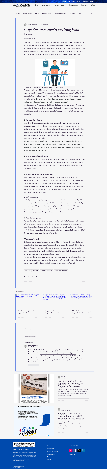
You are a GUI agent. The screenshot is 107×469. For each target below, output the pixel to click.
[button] (92, 13)
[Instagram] (70, 450)
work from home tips (46, 270)
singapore (35, 270)
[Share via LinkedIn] (33, 276)
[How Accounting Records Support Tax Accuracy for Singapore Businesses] (28, 301)
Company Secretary (53, 451)
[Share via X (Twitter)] (29, 276)
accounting (28, 270)
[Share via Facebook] (24, 276)
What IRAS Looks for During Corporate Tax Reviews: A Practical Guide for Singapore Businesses (81, 312)
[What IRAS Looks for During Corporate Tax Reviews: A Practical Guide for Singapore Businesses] (82, 301)
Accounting (72, 13)
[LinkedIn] (83, 450)
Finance (80, 13)
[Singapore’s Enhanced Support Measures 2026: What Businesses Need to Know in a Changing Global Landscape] (55, 301)
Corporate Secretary (47, 13)
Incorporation (51, 454)
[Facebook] (75, 450)
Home (49, 446)
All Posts (17, 13)
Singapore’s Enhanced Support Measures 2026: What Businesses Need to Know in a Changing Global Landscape (55, 312)
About (49, 459)
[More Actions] (85, 346)
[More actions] (85, 25)
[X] (79, 450)
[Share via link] (37, 276)
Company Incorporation (60, 13)
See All (92, 291)
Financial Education (27, 13)
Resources (50, 457)
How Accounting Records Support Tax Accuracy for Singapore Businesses (26, 312)
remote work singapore (61, 270)
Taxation (37, 13)
